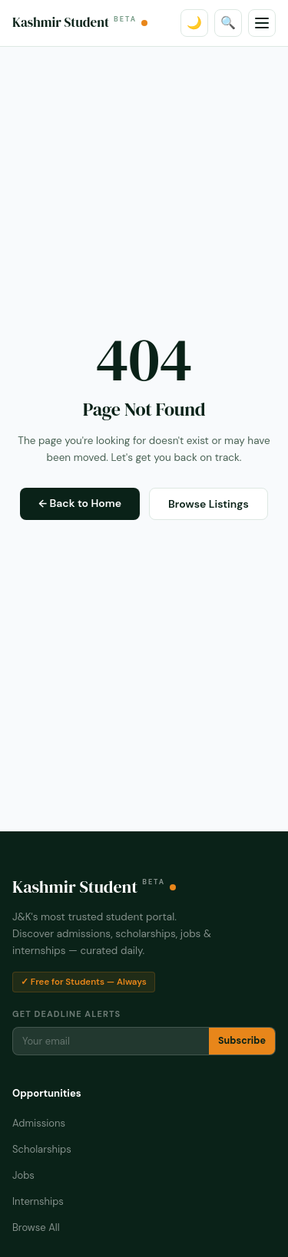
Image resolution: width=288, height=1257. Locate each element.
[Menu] (262, 23)
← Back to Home (79, 503)
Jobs (23, 1175)
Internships (38, 1201)
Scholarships (41, 1149)
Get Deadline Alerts (66, 1014)
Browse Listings (208, 504)
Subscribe (242, 1041)
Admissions (38, 1123)
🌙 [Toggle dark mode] (194, 23)
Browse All (36, 1227)
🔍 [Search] (228, 23)
